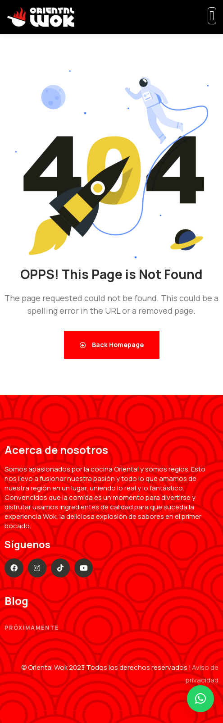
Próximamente (32, 627)
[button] (200, 698)
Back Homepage (112, 344)
